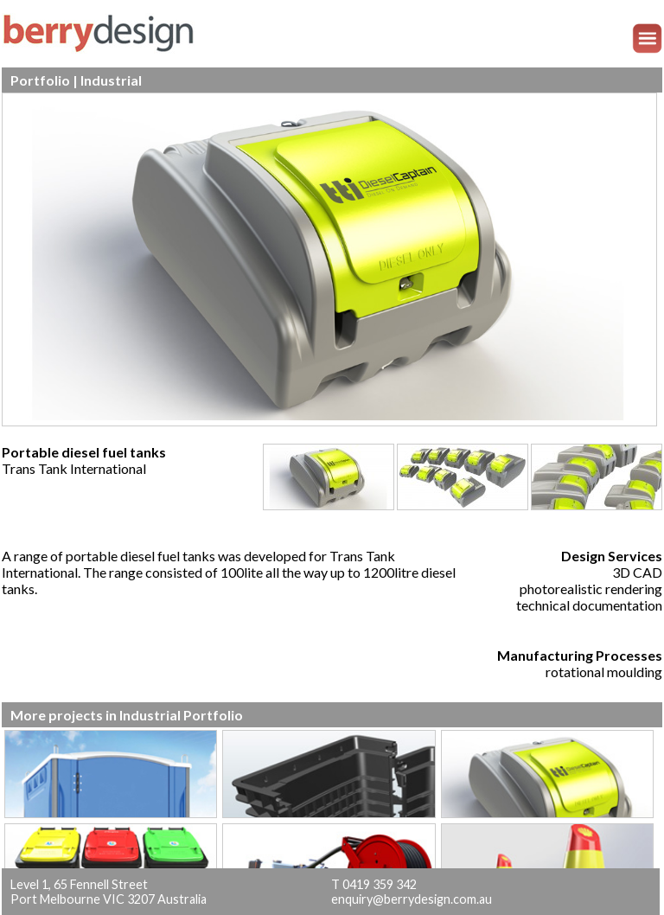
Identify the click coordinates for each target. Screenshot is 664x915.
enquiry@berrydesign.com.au (411, 899)
